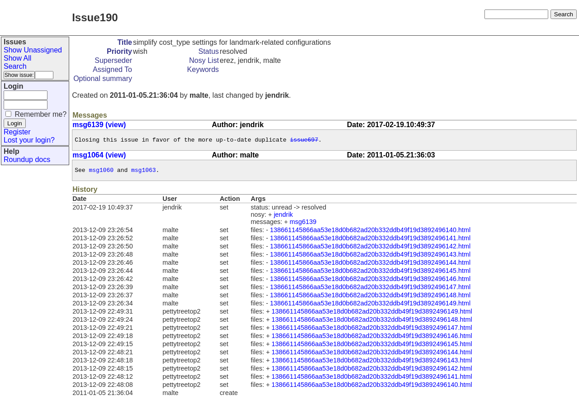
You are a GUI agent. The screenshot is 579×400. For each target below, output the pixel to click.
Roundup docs (27, 159)
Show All (17, 58)
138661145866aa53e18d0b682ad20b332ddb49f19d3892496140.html (370, 232)
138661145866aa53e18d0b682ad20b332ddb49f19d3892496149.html (370, 306)
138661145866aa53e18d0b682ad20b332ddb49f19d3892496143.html (370, 257)
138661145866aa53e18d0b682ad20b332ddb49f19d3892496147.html (370, 289)
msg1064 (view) (99, 156)
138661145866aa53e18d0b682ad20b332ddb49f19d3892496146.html (370, 281)
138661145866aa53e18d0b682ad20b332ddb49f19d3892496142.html (370, 248)
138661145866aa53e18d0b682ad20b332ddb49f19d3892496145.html (370, 273)
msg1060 (101, 172)
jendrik (283, 217)
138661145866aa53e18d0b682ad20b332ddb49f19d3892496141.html (370, 240)
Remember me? (40, 114)
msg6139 (303, 224)
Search (15, 66)
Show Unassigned (33, 50)
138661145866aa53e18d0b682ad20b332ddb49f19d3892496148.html (370, 297)
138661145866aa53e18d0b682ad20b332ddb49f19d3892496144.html (370, 265)
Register (17, 132)
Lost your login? (29, 140)
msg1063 (143, 172)
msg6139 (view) (99, 125)
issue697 (304, 141)
